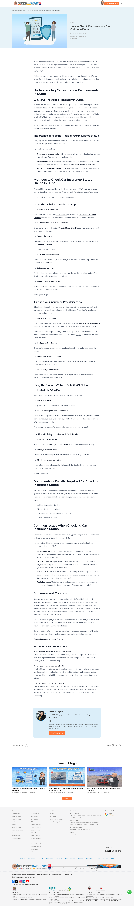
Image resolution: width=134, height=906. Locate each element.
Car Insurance (16, 814)
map (94, 816)
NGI (32, 852)
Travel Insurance (16, 827)
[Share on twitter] (116, 745)
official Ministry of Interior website (56, 445)
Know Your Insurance (56, 819)
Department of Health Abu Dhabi (94, 897)
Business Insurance (17, 830)
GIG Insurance (35, 814)
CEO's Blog (53, 816)
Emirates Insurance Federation (27, 899)
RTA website (61, 215)
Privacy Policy (90, 859)
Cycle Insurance (16, 838)
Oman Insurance (36, 827)
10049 (82, 901)
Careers (80, 859)
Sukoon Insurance (36, 825)
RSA (84, 323)
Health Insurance (17, 819)
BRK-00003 (54, 899)
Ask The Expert (55, 822)
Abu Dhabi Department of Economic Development (99, 894)
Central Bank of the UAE (34, 894)
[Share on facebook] (113, 745)
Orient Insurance (36, 841)
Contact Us (59, 859)
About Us (40, 859)
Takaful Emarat (35, 835)
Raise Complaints (70, 859)
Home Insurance (16, 816)
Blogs (52, 814)
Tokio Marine (94, 323)
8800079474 (114, 901)
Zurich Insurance (36, 846)
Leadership (31, 859)
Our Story (22, 859)
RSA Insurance (35, 816)
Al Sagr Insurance (36, 838)
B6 (45, 899)
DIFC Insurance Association (64, 901)
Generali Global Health (37, 844)
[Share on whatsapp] (120, 745)
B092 (111, 897)
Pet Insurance (16, 835)
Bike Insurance (16, 833)
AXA (80, 323)
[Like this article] (26, 745)
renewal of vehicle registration (84, 164)
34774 (66, 904)
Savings (14, 825)
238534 (57, 896)
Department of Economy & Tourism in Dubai (73, 894)
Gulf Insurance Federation (26, 897)
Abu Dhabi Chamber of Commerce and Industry (104, 900)
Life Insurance (16, 822)
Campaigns (49, 859)
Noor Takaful (34, 849)
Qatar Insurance (36, 830)
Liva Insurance (35, 819)
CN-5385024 (89, 896)
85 (14, 896)
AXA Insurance (35, 822)
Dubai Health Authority (79, 897)
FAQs (112, 859)
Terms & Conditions (102, 859)
